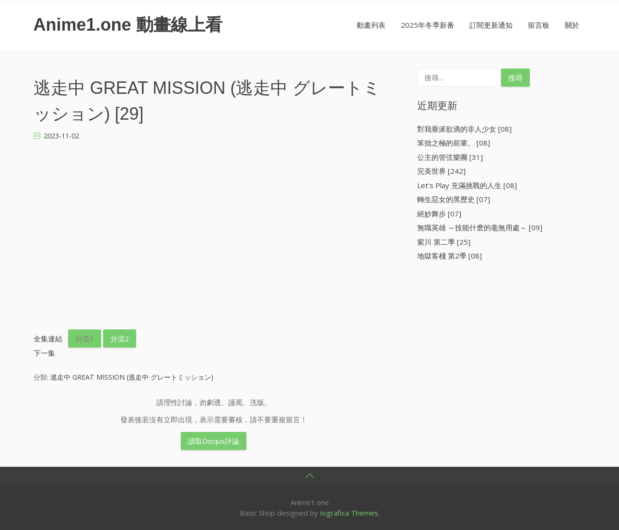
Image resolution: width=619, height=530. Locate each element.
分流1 (84, 338)
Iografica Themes (349, 513)
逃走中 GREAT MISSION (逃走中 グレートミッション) (131, 377)
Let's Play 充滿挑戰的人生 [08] (467, 185)
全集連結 (48, 338)
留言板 (538, 25)
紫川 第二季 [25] (443, 242)
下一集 (44, 353)
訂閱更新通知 (491, 25)
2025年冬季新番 (427, 25)
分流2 (119, 338)
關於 (572, 25)
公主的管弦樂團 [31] (450, 157)
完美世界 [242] (441, 171)
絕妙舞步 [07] (439, 213)
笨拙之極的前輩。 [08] (453, 142)
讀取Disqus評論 (213, 441)
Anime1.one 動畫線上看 (128, 24)
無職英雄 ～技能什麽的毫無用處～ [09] (479, 227)
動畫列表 (371, 25)
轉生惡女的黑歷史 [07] (453, 199)
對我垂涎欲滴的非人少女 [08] (464, 129)
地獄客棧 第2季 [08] (449, 255)
